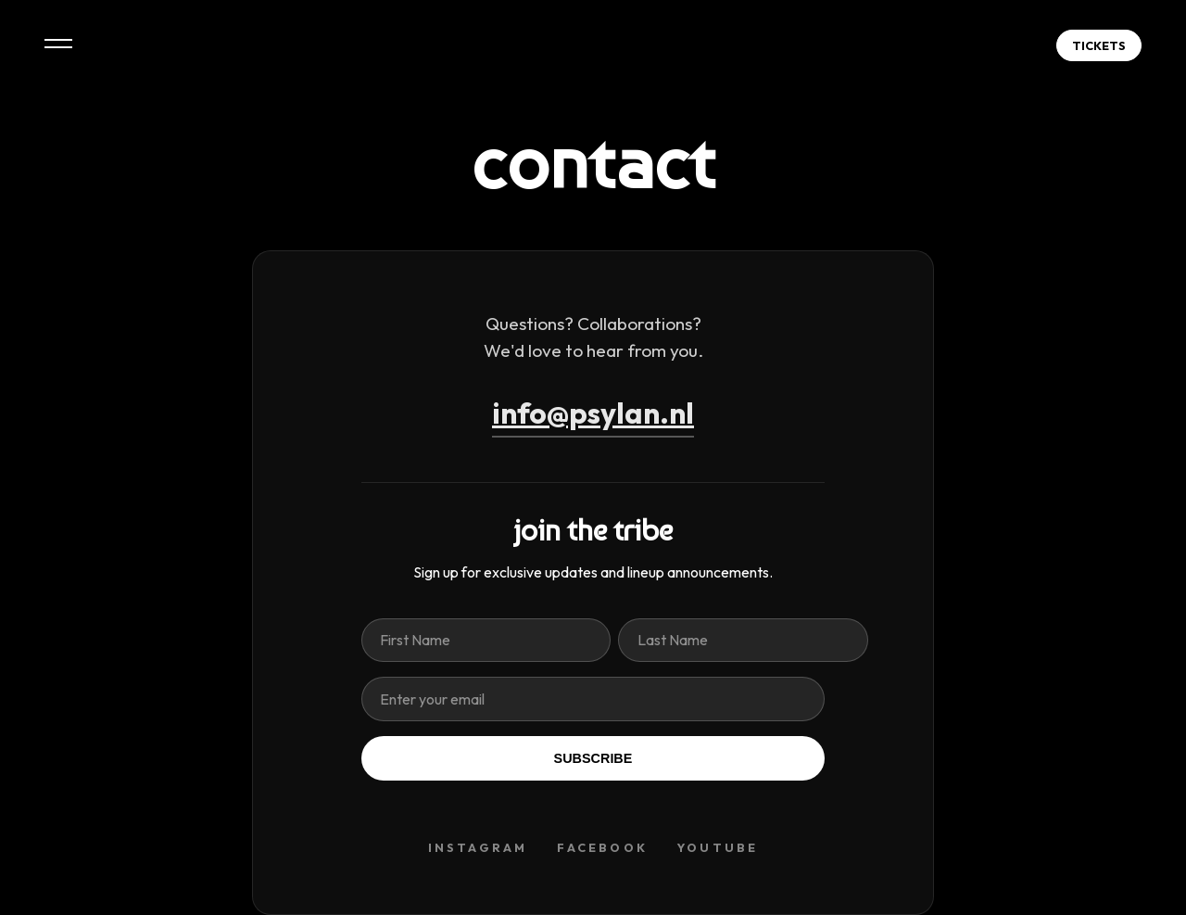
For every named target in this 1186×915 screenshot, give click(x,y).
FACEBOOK (602, 847)
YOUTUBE (717, 847)
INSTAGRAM (478, 847)
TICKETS (1099, 45)
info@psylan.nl (593, 412)
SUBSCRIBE (593, 758)
